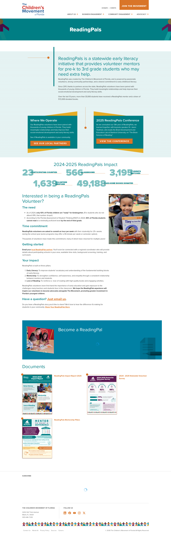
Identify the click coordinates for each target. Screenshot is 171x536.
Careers (61, 530)
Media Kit (35, 530)
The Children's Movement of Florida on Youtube (74, 513)
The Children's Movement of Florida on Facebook (69, 513)
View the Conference (114, 141)
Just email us (56, 299)
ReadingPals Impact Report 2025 (67, 376)
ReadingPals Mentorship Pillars (67, 420)
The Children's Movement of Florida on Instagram (79, 513)
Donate (105, 8)
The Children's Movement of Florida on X (84, 513)
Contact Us (27, 530)
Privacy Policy (44, 530)
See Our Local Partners (50, 143)
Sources (54, 530)
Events (113, 8)
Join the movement (134, 6)
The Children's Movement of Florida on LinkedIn (64, 513)
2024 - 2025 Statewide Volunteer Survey (133, 377)
